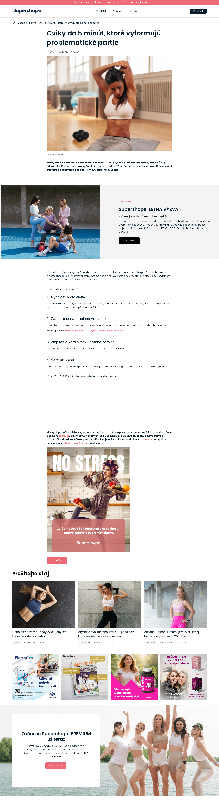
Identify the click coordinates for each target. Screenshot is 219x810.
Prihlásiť (198, 11)
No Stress (146, 439)
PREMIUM (101, 11)
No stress (63, 435)
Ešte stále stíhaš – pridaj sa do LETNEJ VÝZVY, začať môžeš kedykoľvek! (110, 2)
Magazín (117, 11)
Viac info (129, 240)
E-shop (134, 11)
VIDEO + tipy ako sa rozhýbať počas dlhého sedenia (93, 330)
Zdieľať (56, 560)
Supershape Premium (77, 443)
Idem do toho (55, 765)
